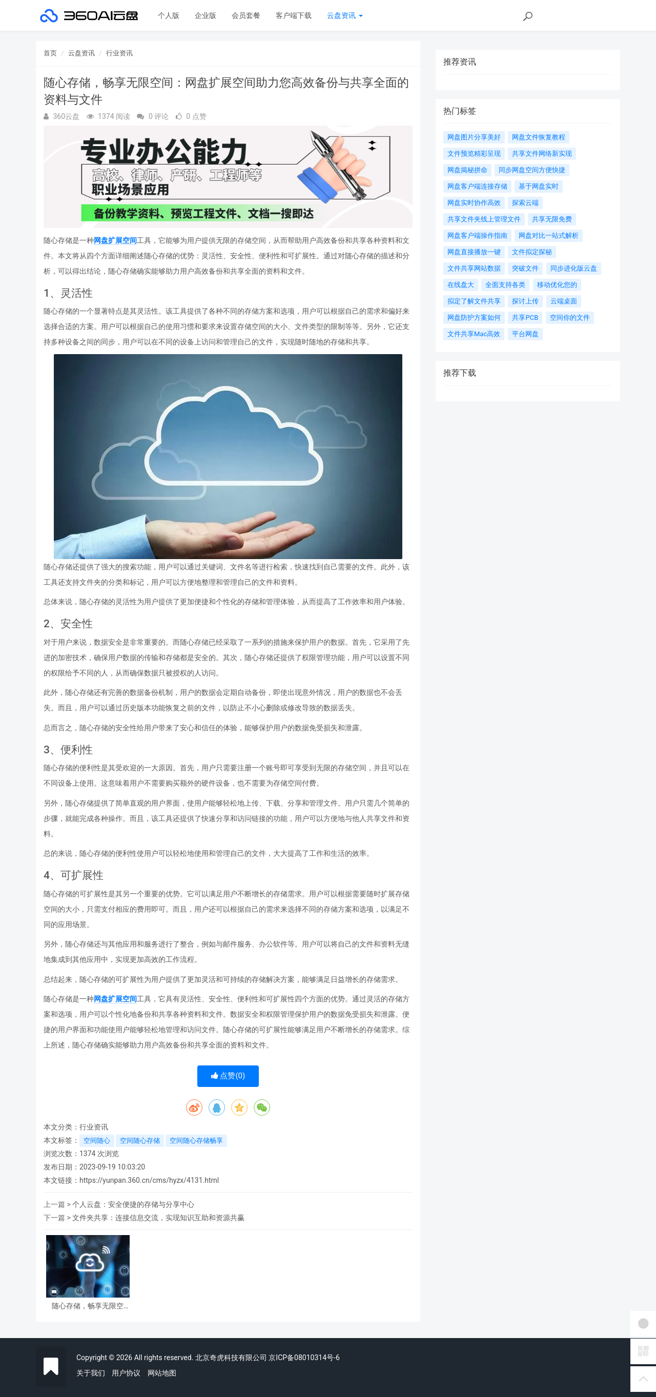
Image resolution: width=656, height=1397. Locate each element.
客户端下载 (294, 15)
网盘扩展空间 (115, 240)
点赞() (228, 1075)
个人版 (168, 15)
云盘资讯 (344, 15)
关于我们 (90, 1373)
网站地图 (162, 1373)
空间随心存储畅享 (196, 1140)
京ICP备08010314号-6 (304, 1357)
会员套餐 (246, 15)
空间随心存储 (140, 1140)
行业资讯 (119, 53)
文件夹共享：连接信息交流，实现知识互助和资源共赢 (158, 1218)
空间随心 (97, 1140)
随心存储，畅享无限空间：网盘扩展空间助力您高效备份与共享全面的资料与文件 (87, 1306)
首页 (50, 53)
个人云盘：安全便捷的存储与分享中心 (133, 1204)
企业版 (205, 15)
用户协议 (126, 1373)
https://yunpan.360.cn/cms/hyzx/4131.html (149, 1180)
